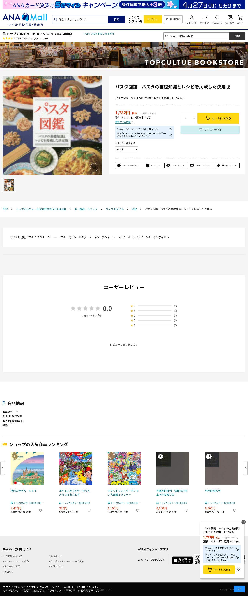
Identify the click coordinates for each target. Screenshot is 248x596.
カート (240, 22)
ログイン (153, 19)
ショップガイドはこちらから (98, 33)
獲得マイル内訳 (123, 122)
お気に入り (217, 22)
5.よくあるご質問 (11, 566)
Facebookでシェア (131, 165)
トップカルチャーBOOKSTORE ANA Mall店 (39, 33)
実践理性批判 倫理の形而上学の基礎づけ (171, 492)
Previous (2, 468)
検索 (116, 19)
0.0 (107, 308)
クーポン (204, 22)
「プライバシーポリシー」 (62, 591)
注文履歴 (229, 22)
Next (245, 468)
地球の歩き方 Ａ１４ (23, 490)
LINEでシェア (178, 165)
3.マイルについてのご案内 (16, 561)
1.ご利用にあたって (12, 556)
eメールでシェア (203, 165)
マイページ (191, 22)
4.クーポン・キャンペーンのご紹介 (66, 561)
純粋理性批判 (212, 490)
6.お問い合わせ (56, 566)
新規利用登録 (173, 19)
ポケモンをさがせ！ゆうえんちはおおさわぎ (74, 492)
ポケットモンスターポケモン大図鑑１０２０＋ (123, 492)
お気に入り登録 (212, 129)
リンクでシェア (229, 165)
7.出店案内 (8, 571)
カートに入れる (222, 569)
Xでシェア (155, 165)
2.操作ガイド (55, 556)
